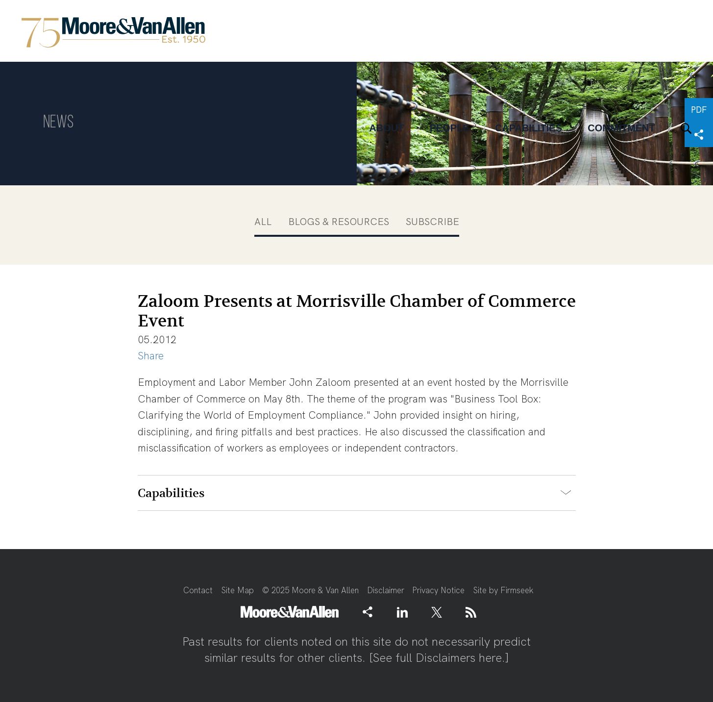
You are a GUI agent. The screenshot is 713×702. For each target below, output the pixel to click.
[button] (367, 611)
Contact (198, 590)
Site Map (237, 590)
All (262, 221)
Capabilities (171, 493)
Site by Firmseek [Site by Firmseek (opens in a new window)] (503, 590)
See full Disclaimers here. (439, 657)
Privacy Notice (438, 590)
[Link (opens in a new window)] (402, 612)
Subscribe (432, 221)
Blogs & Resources (338, 221)
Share (151, 355)
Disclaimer (385, 590)
